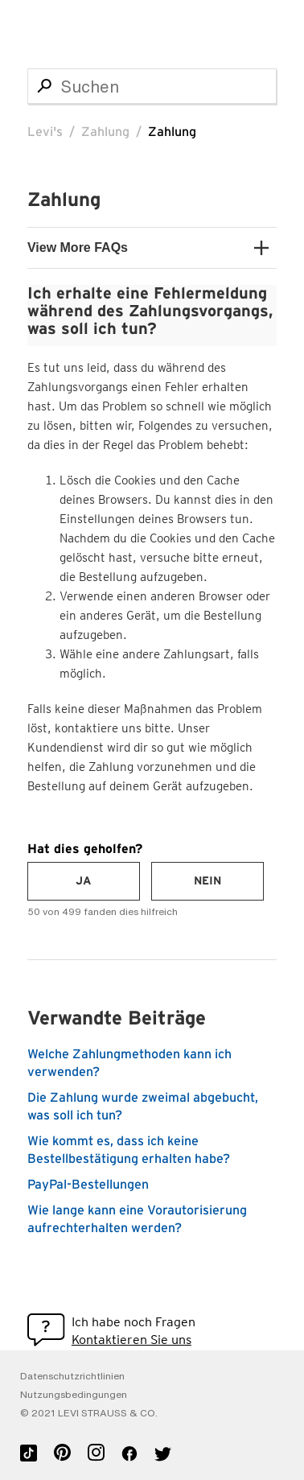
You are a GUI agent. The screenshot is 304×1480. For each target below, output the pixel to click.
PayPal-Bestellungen (88, 1184)
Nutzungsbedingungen (73, 1394)
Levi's (45, 132)
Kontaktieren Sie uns (131, 1339)
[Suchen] (152, 86)
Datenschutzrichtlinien (72, 1376)
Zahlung (105, 132)
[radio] (83, 881)
